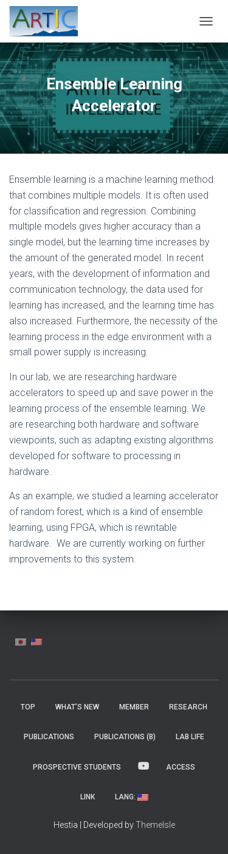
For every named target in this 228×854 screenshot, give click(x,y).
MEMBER (134, 707)
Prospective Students (77, 767)
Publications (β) (125, 737)
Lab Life (190, 737)
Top (28, 707)
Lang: (131, 797)
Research (188, 707)
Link (87, 797)
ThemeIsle (155, 825)
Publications (49, 737)
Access (180, 767)
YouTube (143, 767)
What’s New (77, 707)
